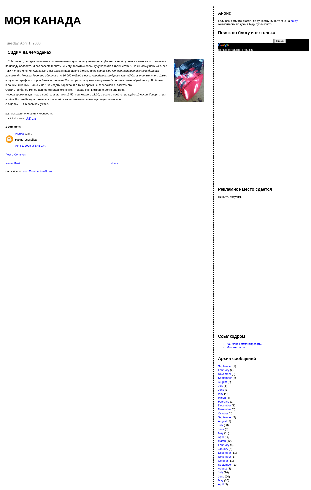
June (221, 389)
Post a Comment (15, 154)
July (220, 385)
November (224, 374)
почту (294, 20)
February (223, 370)
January (223, 448)
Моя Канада (42, 20)
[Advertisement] (235, 117)
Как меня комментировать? (244, 344)
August (222, 382)
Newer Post (12, 163)
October (223, 413)
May (221, 393)
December (224, 405)
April (221, 437)
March (222, 397)
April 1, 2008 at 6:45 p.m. (30, 145)
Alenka (19, 133)
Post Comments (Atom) (37, 171)
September (225, 366)
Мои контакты (236, 347)
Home (114, 163)
